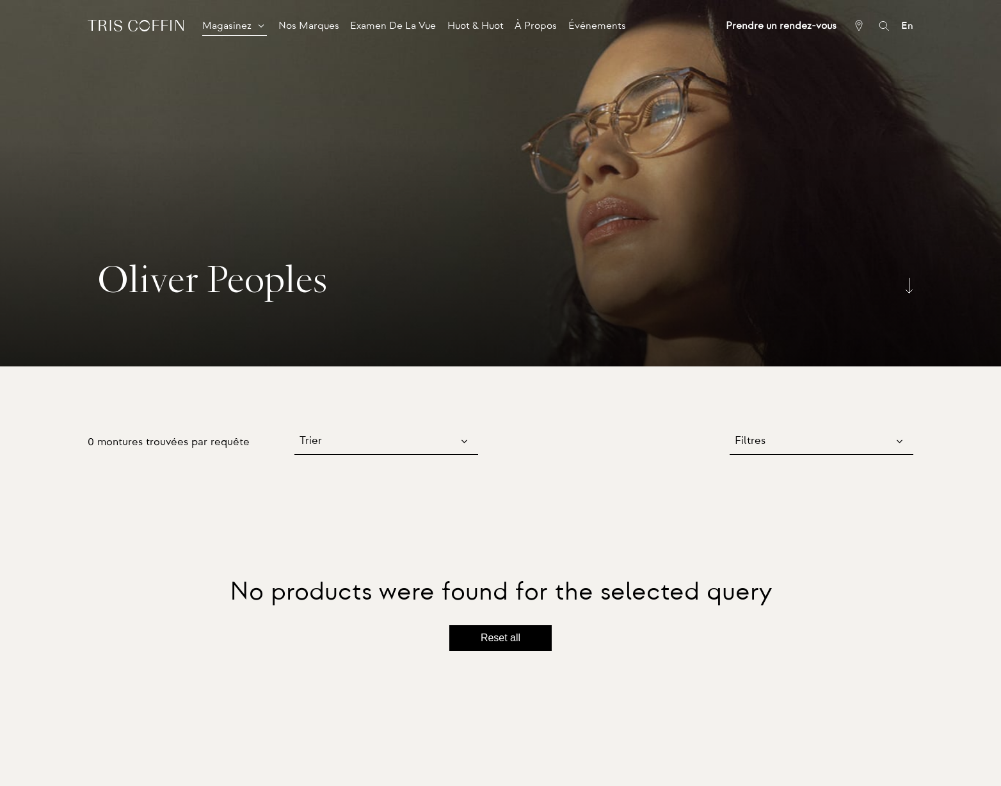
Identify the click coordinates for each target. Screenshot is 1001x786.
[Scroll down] (909, 285)
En (907, 25)
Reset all (500, 637)
